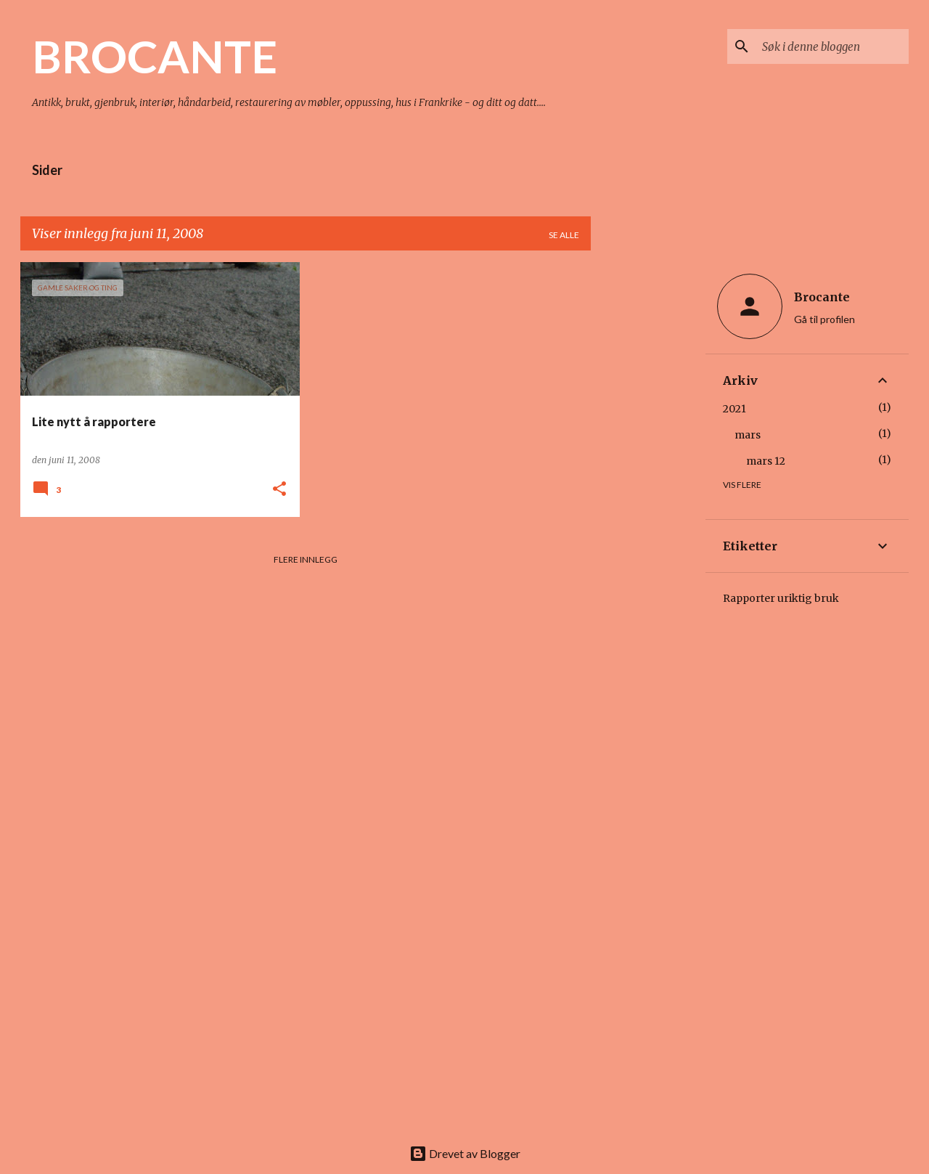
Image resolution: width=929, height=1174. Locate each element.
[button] (279, 490)
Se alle (564, 234)
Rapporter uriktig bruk (781, 598)
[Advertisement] (648, 480)
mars (747, 434)
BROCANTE (154, 56)
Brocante (822, 297)
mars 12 (765, 461)
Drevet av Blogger (464, 1153)
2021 (734, 408)
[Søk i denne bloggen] (832, 46)
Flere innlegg (305, 559)
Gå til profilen (824, 319)
